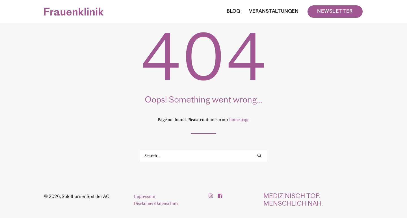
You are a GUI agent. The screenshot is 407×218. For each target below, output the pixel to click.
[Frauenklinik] (73, 12)
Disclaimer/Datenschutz (156, 203)
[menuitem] (235, 11)
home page (239, 119)
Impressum (144, 196)
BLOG (233, 11)
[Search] (203, 155)
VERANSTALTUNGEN (273, 11)
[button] (259, 155)
